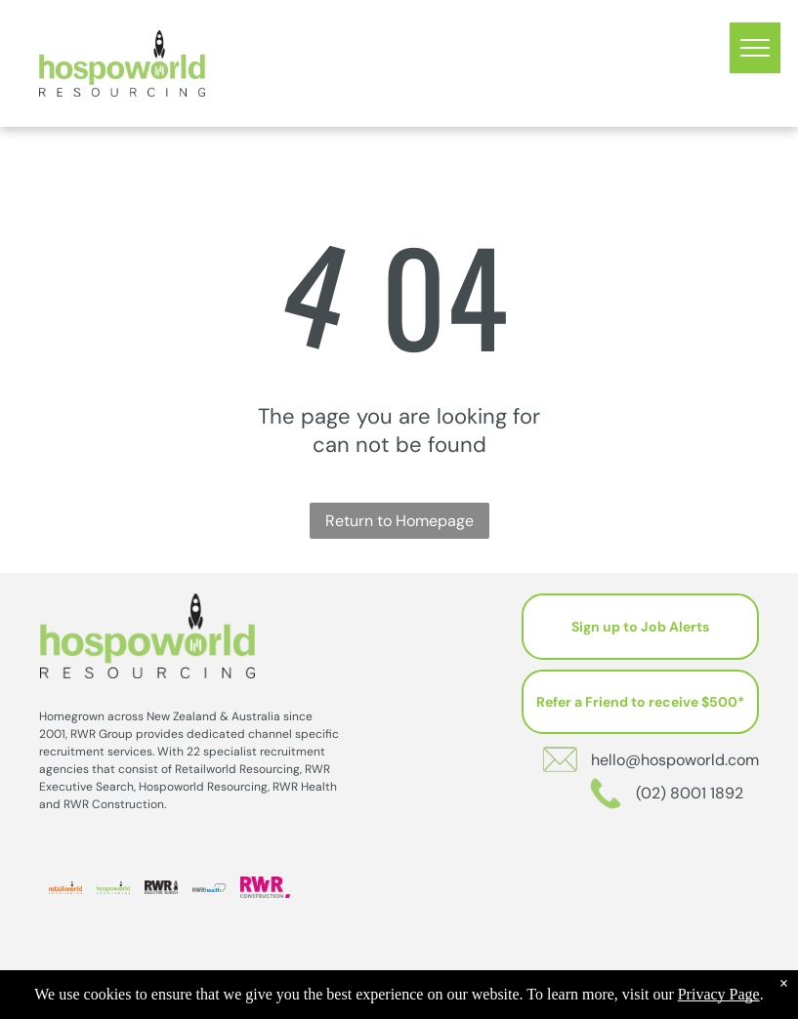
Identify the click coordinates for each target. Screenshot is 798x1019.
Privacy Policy (514, 1000)
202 (446, 1000)
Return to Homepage (399, 520)
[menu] (755, 47)
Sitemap (584, 1000)
